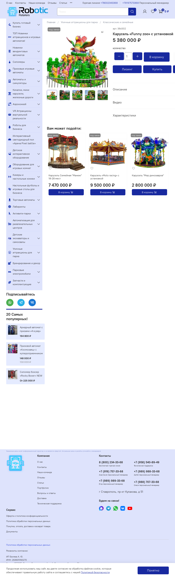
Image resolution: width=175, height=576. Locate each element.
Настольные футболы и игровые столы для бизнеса (23, 189)
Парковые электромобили (19, 271)
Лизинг (127, 69)
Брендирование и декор (24, 263)
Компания (43, 456)
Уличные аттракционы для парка (79, 22)
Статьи (63, 2)
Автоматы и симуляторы (17, 81)
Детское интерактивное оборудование (19, 154)
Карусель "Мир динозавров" (148, 175)
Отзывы (52, 2)
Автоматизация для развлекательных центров (21, 224)
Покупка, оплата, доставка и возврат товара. (28, 526)
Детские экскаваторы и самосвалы (18, 238)
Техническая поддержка (49, 503)
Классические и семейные (118, 22)
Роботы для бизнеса (17, 127)
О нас (9, 2)
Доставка (41, 498)
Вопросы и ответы (46, 493)
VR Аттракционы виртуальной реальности (19, 114)
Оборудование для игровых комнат (21, 166)
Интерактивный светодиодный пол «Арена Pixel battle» (22, 139)
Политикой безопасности (95, 572)
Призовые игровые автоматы (21, 70)
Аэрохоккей (17, 104)
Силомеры (16, 61)
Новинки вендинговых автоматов (18, 51)
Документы (12, 531)
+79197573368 (130, 2)
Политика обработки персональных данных (28, 521)
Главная (51, 22)
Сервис (11, 510)
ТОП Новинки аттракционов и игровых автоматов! (24, 37)
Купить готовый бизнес (19, 24)
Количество (119, 48)
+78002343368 (109, 2)
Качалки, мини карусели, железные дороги (20, 93)
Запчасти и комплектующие (19, 282)
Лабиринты (16, 206)
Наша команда (37, 2)
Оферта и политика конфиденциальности (27, 516)
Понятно (153, 570)
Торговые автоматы (21, 199)
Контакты (20, 2)
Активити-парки (19, 213)
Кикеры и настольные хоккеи (21, 176)
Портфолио (43, 487)
